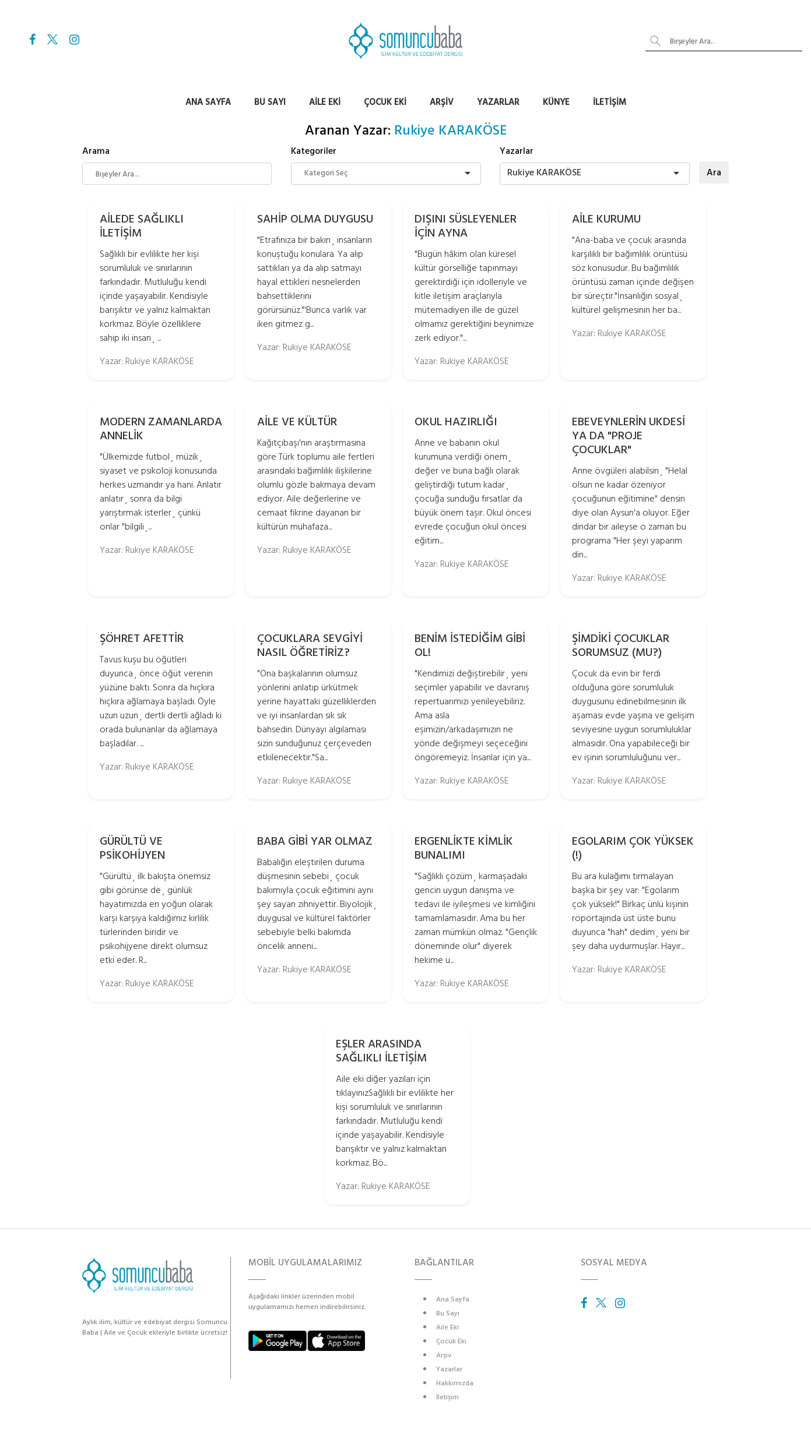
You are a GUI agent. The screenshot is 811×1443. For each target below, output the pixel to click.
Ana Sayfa (208, 102)
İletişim (609, 102)
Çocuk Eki (385, 102)
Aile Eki (324, 102)
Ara (714, 172)
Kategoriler (313, 150)
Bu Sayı (270, 102)
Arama (96, 150)
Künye (556, 102)
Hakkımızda (454, 1383)
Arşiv (442, 102)
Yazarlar (498, 102)
